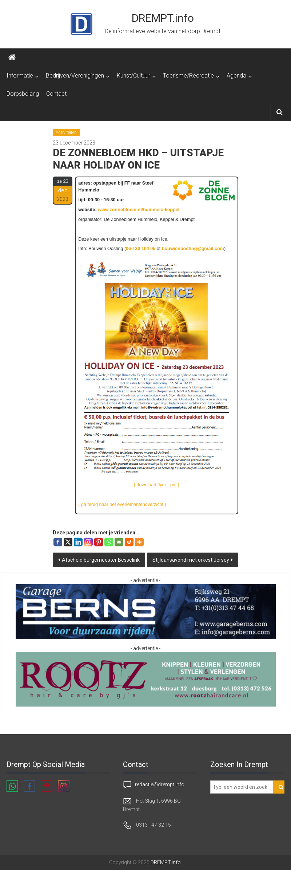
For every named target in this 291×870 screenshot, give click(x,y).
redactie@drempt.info (159, 784)
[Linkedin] (78, 542)
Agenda (236, 75)
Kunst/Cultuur (133, 75)
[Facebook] (57, 542)
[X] (68, 542)
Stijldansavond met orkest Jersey (190, 560)
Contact (56, 93)
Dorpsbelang (23, 93)
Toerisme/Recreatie (188, 75)
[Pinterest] (98, 542)
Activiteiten (66, 132)
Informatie (20, 75)
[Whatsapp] (108, 542)
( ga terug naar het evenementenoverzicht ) (122, 504)
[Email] (119, 542)
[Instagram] (88, 542)
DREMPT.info (163, 18)
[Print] (129, 542)
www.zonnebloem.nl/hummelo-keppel (138, 209)
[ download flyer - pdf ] (156, 484)
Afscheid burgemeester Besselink (101, 560)
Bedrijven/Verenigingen (75, 75)
